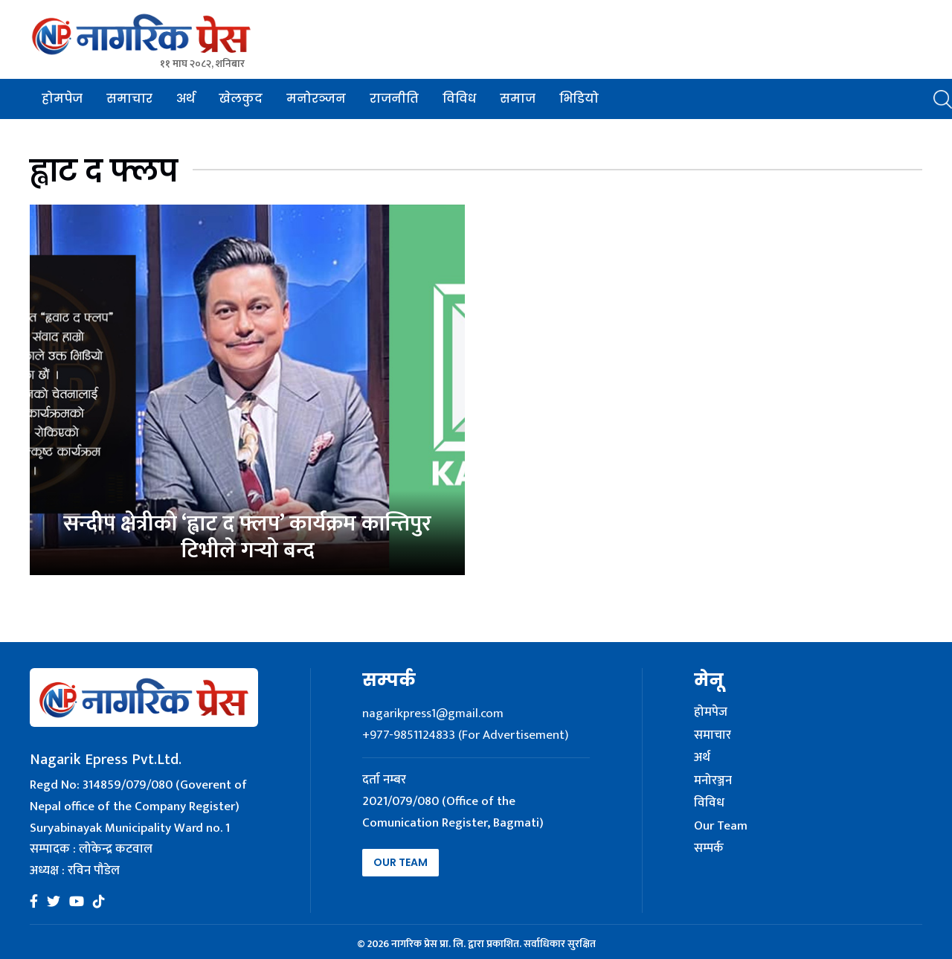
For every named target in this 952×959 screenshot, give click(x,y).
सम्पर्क (709, 849)
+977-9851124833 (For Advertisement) (465, 735)
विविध (459, 98)
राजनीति (394, 98)
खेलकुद (241, 98)
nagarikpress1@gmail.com (433, 713)
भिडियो (579, 98)
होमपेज (62, 98)
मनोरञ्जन (316, 98)
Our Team (400, 862)
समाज (518, 98)
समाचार (129, 98)
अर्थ (185, 98)
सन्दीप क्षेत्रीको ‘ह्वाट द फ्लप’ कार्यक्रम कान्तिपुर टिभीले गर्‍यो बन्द (247, 537)
